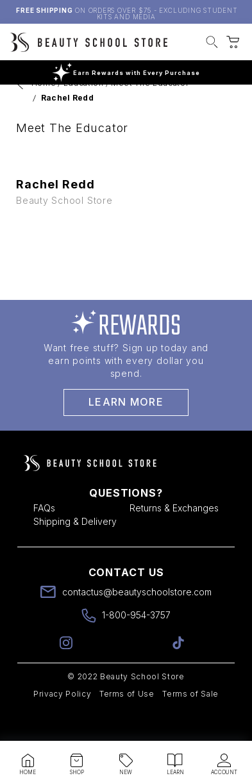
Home (43, 111)
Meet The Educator (150, 111)
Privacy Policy (62, 722)
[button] (212, 43)
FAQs (44, 536)
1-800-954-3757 (136, 643)
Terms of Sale (190, 722)
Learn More (126, 430)
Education (83, 111)
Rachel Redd (67, 126)
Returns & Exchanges (174, 536)
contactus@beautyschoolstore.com (137, 620)
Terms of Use (127, 722)
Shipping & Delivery (75, 549)
